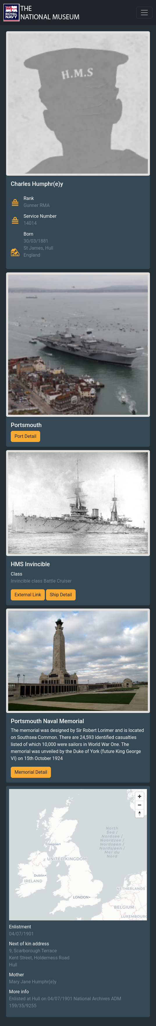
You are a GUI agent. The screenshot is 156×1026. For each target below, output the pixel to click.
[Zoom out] (139, 805)
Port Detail (25, 436)
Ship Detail (61, 594)
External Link (28, 594)
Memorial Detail (31, 772)
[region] (78, 854)
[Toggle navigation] (144, 12)
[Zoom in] (139, 796)
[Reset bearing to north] (139, 813)
